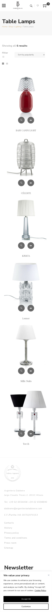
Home (4, 26)
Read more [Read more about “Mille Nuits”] (30, 371)
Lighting (18, 26)
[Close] (49, 575)
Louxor (26, 318)
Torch (26, 443)
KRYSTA (26, 255)
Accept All (26, 599)
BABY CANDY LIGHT (26, 130)
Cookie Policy (40, 590)
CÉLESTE (26, 193)
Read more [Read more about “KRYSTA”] (30, 245)
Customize (26, 606)
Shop (11, 26)
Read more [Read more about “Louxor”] (30, 308)
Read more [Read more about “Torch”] (30, 433)
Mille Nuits (26, 381)
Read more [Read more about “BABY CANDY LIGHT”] (30, 120)
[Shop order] (30, 55)
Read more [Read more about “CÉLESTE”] (30, 183)
